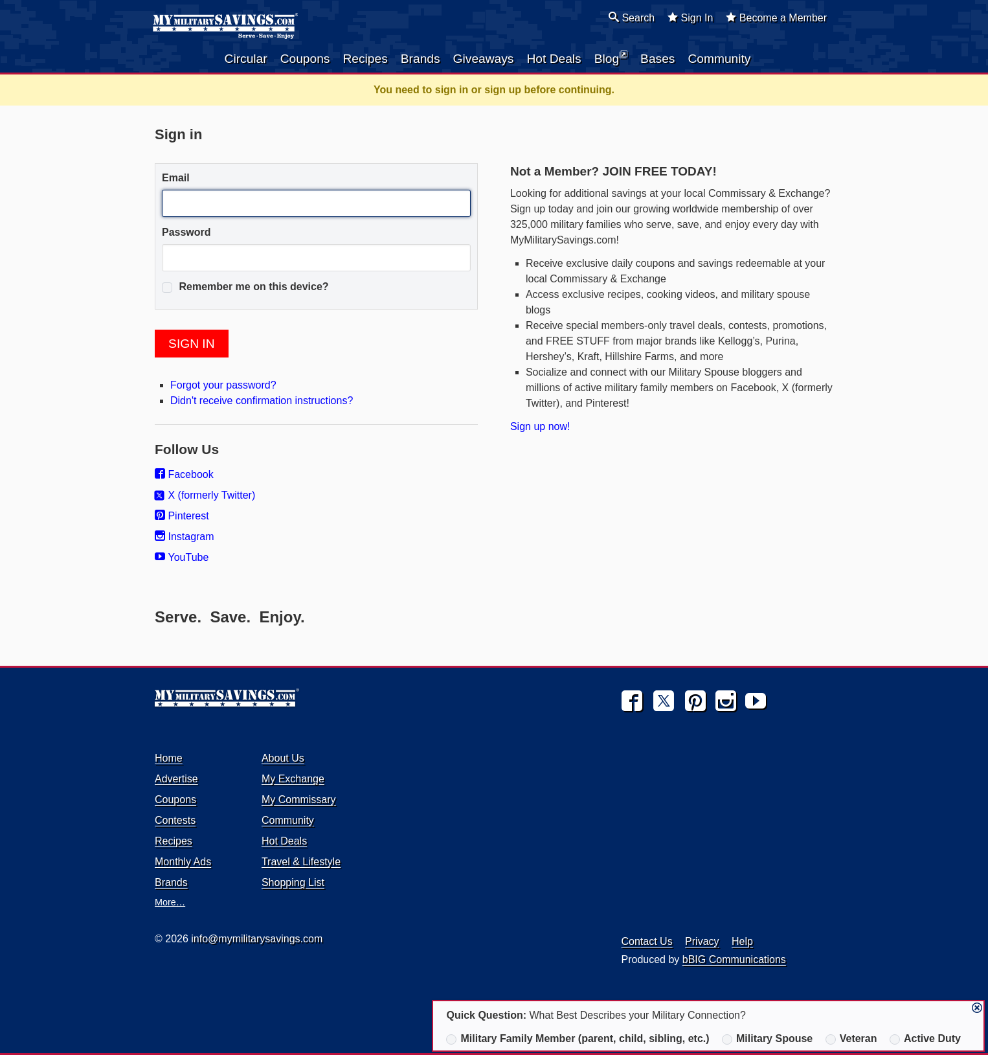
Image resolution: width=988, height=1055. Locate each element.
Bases (657, 58)
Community (719, 58)
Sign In (690, 17)
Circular (246, 58)
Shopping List (293, 882)
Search (632, 17)
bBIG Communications (734, 959)
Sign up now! (540, 426)
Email (176, 177)
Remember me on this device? (245, 287)
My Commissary (299, 799)
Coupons (305, 58)
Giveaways (483, 58)
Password (186, 232)
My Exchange (293, 778)
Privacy (702, 941)
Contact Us (647, 941)
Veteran (851, 1039)
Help (742, 941)
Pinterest (182, 515)
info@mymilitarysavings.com (256, 938)
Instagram (184, 536)
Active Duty (925, 1039)
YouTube (181, 557)
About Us (283, 758)
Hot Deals (553, 58)
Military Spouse (767, 1039)
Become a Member (776, 17)
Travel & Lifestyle (301, 861)
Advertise (176, 778)
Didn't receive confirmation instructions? (261, 400)
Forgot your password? (223, 385)
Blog (610, 57)
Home (169, 758)
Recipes (364, 58)
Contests (175, 820)
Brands (420, 58)
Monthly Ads (183, 861)
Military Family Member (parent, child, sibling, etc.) (577, 1039)
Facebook (184, 474)
